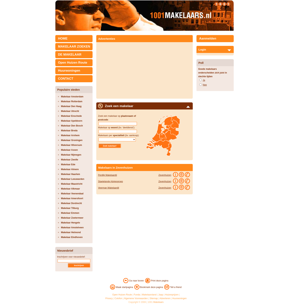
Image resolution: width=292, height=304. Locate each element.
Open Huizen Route (72, 62)
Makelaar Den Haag (71, 106)
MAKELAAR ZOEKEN (74, 46)
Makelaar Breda (69, 130)
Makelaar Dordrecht (71, 203)
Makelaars (158, 302)
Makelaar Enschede (71, 116)
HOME (63, 38)
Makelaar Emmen (70, 213)
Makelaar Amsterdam (72, 96)
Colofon (118, 298)
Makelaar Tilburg (70, 208)
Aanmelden (207, 38)
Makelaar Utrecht (70, 111)
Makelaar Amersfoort (72, 198)
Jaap (160, 294)
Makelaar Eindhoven (72, 237)
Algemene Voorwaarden (136, 298)
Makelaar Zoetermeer (72, 218)
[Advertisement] (129, 69)
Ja (204, 80)
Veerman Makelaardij (108, 188)
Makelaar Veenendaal (72, 193)
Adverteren (164, 298)
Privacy (109, 298)
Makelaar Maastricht (71, 184)
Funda (137, 294)
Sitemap (154, 298)
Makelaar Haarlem (70, 174)
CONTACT (65, 78)
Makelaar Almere (70, 169)
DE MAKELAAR (70, 54)
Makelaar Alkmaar (70, 188)
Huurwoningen (69, 70)
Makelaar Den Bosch (72, 125)
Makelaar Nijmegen (71, 154)
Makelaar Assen (69, 150)
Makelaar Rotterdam (71, 101)
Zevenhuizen (164, 175)
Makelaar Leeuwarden (72, 179)
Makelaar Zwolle (69, 159)
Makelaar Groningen (71, 140)
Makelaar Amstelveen (72, 227)
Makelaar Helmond (71, 232)
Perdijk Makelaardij (107, 175)
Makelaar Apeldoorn (71, 121)
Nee (205, 85)
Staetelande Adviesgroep (110, 181)
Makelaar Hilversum (71, 145)
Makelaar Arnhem (70, 135)
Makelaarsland (149, 294)
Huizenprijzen (172, 294)
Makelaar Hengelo (70, 222)
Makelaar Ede (68, 164)
